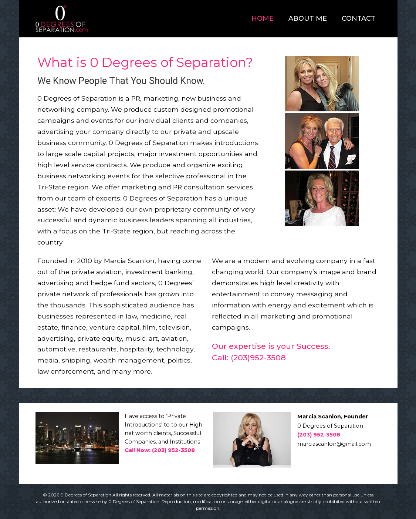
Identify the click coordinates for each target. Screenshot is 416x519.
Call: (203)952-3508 (249, 357)
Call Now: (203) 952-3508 (160, 450)
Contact (358, 18)
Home (262, 18)
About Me (307, 18)
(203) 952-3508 (318, 434)
